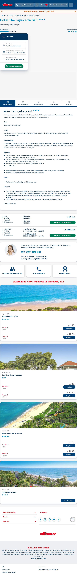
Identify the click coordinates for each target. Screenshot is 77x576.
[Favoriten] (46, 5)
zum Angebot (68, 502)
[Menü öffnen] (75, 4)
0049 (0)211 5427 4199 (31, 253)
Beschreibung (7, 104)
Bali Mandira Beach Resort (12, 435)
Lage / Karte (54, 104)
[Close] (75, 11)
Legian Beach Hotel (9, 493)
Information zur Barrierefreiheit (48, 570)
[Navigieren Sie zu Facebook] (40, 520)
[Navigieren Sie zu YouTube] (54, 520)
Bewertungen (38, 104)
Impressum (41, 568)
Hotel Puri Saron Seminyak (12, 376)
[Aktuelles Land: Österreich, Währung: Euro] (71, 5)
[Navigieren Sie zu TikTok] (58, 520)
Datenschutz (6, 570)
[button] (20, 513)
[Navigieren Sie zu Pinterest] (49, 520)
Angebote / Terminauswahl (62, 223)
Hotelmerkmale (23, 104)
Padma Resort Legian (10, 317)
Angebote (69, 104)
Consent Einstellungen (9, 573)
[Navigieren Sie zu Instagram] (45, 520)
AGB (3, 568)
